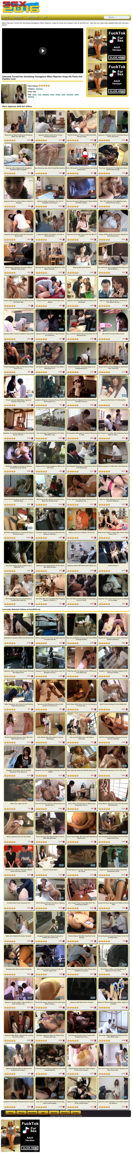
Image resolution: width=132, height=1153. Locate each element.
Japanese (39, 89)
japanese (45, 94)
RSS (45, 17)
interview (70, 94)
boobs (58, 94)
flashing (31, 97)
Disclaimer (32, 1113)
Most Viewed (33, 17)
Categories (18, 17)
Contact (76, 1113)
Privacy (21, 1113)
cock (39, 94)
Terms (10, 1113)
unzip (34, 94)
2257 (43, 1113)
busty (52, 94)
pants (77, 94)
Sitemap (54, 1113)
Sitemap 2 (65, 1113)
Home (6, 17)
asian (63, 94)
